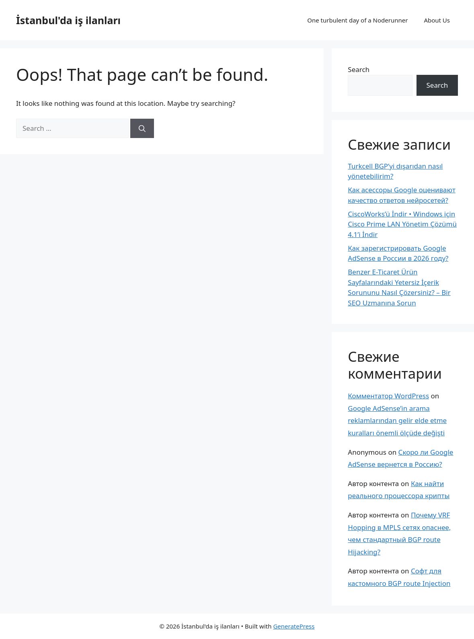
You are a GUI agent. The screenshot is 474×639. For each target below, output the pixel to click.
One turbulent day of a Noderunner (357, 20)
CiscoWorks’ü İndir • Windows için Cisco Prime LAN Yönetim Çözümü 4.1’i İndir (402, 224)
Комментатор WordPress (388, 395)
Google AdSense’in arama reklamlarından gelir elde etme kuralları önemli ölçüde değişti (397, 420)
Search (358, 69)
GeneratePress (293, 626)
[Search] (142, 128)
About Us (437, 20)
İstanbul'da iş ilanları (68, 20)
